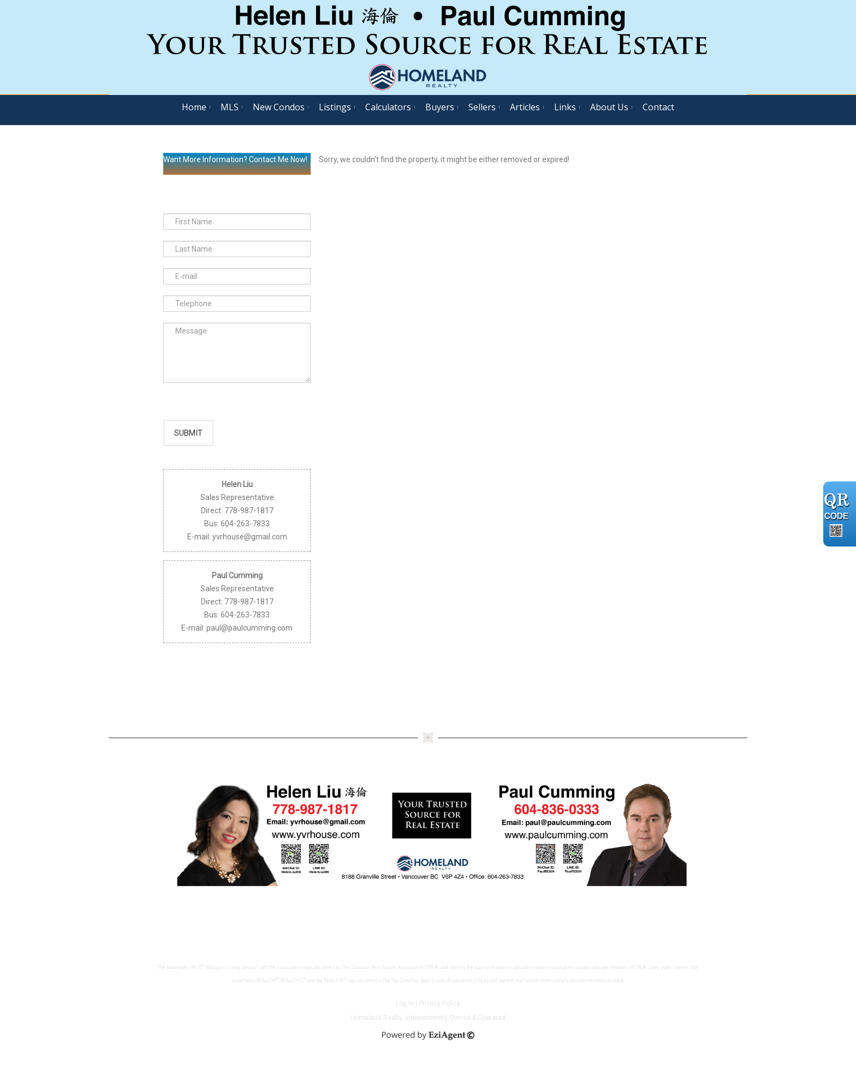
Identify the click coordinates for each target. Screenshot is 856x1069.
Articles (525, 107)
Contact (658, 107)
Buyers (439, 107)
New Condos (279, 107)
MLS (230, 107)
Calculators (388, 107)
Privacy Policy (439, 1007)
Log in (405, 1007)
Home (194, 107)
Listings (335, 107)
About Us (609, 107)
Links (565, 107)
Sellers (482, 107)
